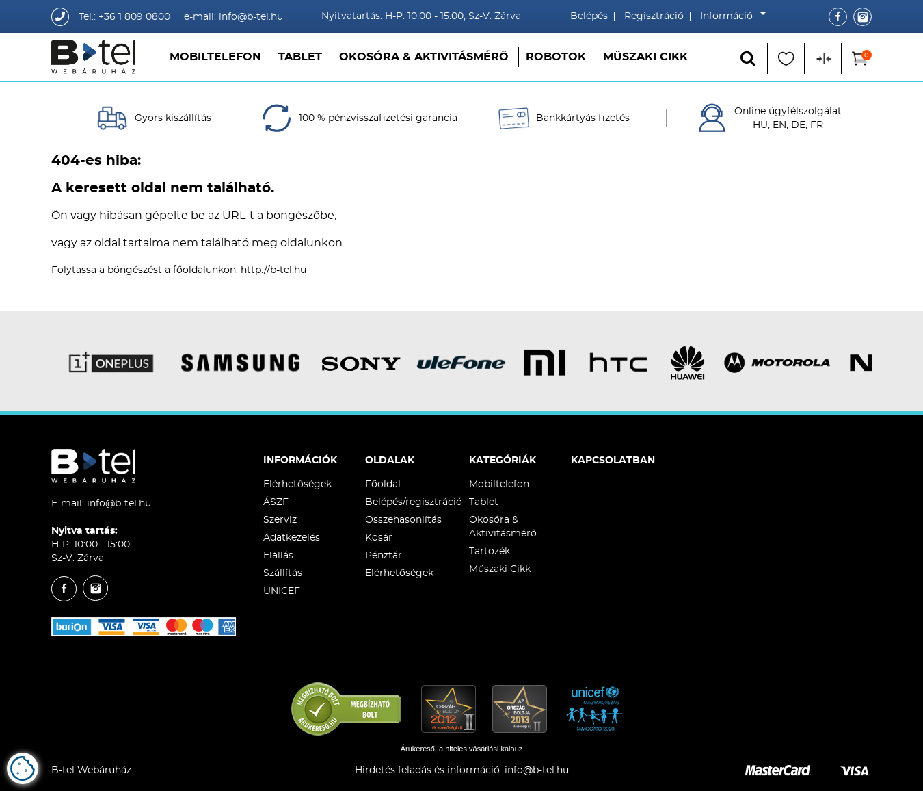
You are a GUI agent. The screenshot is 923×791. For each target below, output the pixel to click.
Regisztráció (654, 16)
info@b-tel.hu (119, 503)
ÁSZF (276, 502)
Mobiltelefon (215, 56)
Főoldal (383, 484)
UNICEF (281, 591)
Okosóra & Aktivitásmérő (424, 56)
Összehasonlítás (403, 520)
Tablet (300, 56)
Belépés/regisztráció (413, 502)
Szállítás (282, 573)
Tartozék (489, 551)
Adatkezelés (291, 538)
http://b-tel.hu (273, 270)
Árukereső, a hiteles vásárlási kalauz (462, 748)
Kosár (378, 538)
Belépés (589, 16)
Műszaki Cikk (645, 56)
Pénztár (383, 555)
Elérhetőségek (297, 484)
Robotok (556, 56)
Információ (730, 16)
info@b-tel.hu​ (537, 770)
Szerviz (280, 520)
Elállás (278, 555)
